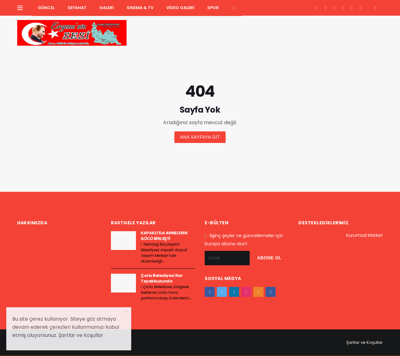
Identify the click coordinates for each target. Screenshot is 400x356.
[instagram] (343, 8)
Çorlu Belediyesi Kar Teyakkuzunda (161, 278)
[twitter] (325, 8)
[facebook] (317, 8)
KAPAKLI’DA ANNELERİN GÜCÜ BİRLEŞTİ (164, 236)
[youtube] (352, 8)
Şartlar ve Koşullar (364, 342)
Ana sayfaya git (200, 137)
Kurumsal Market (364, 235)
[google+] (334, 8)
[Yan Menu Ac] (20, 8)
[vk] (360, 8)
